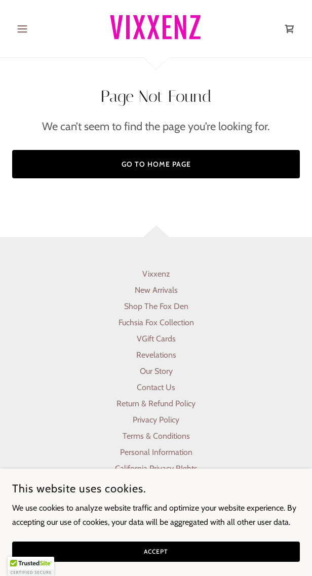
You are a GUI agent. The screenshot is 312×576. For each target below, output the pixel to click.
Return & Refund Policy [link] (156, 403)
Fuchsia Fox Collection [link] (156, 322)
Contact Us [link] (156, 387)
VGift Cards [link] (156, 338)
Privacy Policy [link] (156, 420)
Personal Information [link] (156, 452)
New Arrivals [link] (156, 290)
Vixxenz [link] (156, 274)
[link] (156, 28)
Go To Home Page (156, 164)
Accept (156, 552)
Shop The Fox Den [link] (156, 306)
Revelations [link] (156, 355)
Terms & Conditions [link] (156, 436)
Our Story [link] (156, 371)
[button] (33, 29)
